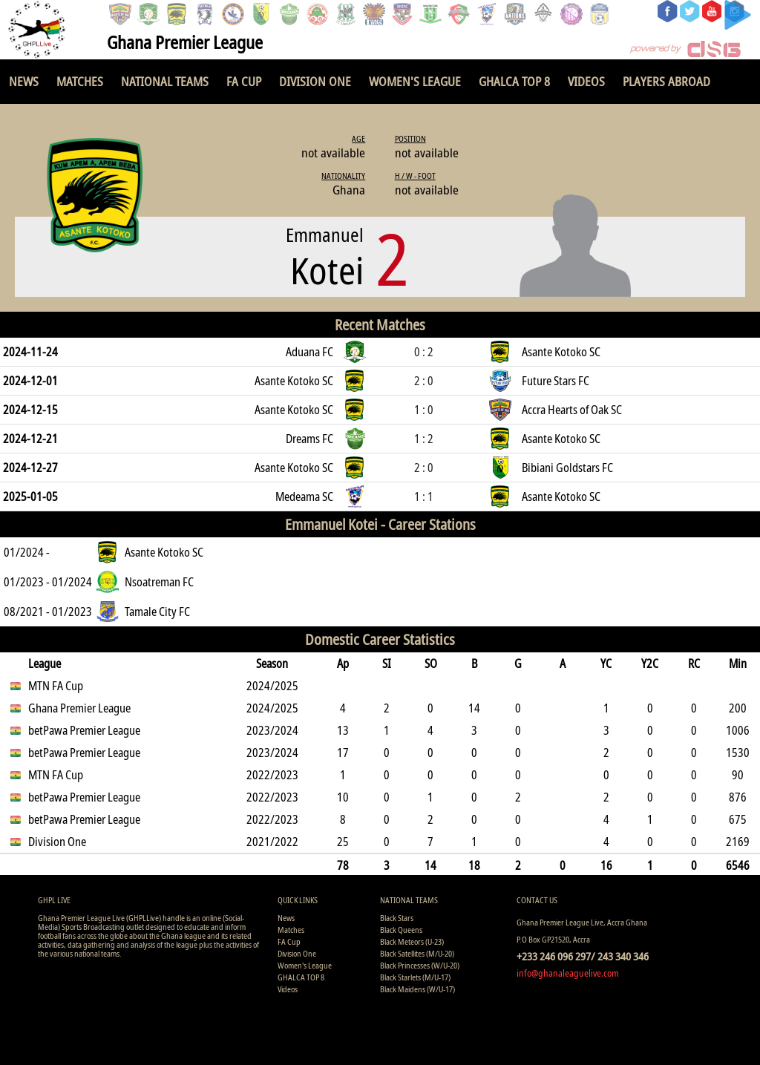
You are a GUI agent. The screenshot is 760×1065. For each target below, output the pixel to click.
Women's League (415, 81)
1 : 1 (423, 496)
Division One (315, 81)
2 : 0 (423, 381)
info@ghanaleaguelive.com (568, 973)
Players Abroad (666, 81)
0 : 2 (423, 352)
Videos (586, 81)
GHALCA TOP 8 (514, 81)
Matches (79, 81)
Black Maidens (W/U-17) (417, 988)
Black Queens (401, 929)
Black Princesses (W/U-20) (419, 965)
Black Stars (396, 917)
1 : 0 (423, 410)
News (24, 81)
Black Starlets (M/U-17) (415, 977)
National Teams (165, 81)
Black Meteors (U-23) (412, 941)
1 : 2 (423, 438)
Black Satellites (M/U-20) (417, 953)
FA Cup (243, 81)
